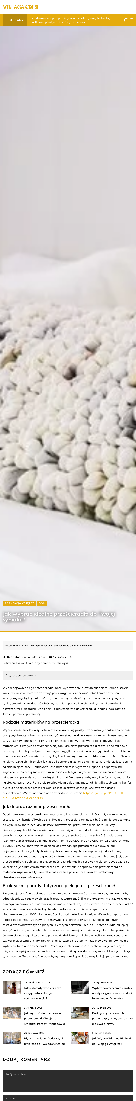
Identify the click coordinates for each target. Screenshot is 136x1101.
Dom (42, 603)
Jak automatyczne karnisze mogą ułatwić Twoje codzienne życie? (42, 993)
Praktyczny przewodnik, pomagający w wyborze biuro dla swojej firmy (112, 1018)
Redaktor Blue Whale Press (26, 657)
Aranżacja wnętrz (19, 603)
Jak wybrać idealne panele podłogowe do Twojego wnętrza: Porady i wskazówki (44, 1018)
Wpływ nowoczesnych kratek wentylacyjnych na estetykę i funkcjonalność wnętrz (112, 993)
